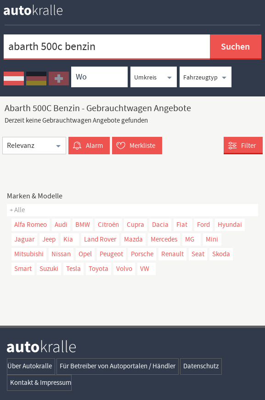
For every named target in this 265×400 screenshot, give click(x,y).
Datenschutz (201, 366)
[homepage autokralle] (40, 10)
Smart (23, 268)
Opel (85, 254)
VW (144, 268)
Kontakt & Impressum (40, 382)
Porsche (142, 254)
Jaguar (24, 239)
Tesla (73, 268)
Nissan (61, 254)
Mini (212, 239)
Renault (172, 254)
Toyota (98, 268)
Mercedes (164, 239)
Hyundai (230, 224)
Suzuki (48, 268)
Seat (198, 254)
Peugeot (111, 254)
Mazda (133, 239)
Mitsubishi (29, 254)
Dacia (160, 224)
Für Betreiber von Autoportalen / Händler (117, 366)
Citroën (108, 224)
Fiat (181, 224)
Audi (61, 224)
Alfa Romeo (30, 224)
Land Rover (100, 239)
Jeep (49, 239)
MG (189, 239)
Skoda (221, 254)
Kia (68, 239)
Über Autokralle (29, 366)
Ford (203, 224)
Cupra (135, 224)
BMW (82, 224)
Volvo (124, 268)
